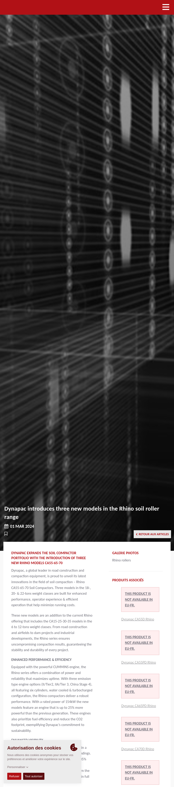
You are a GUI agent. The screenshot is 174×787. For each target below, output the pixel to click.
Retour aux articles (152, 534)
